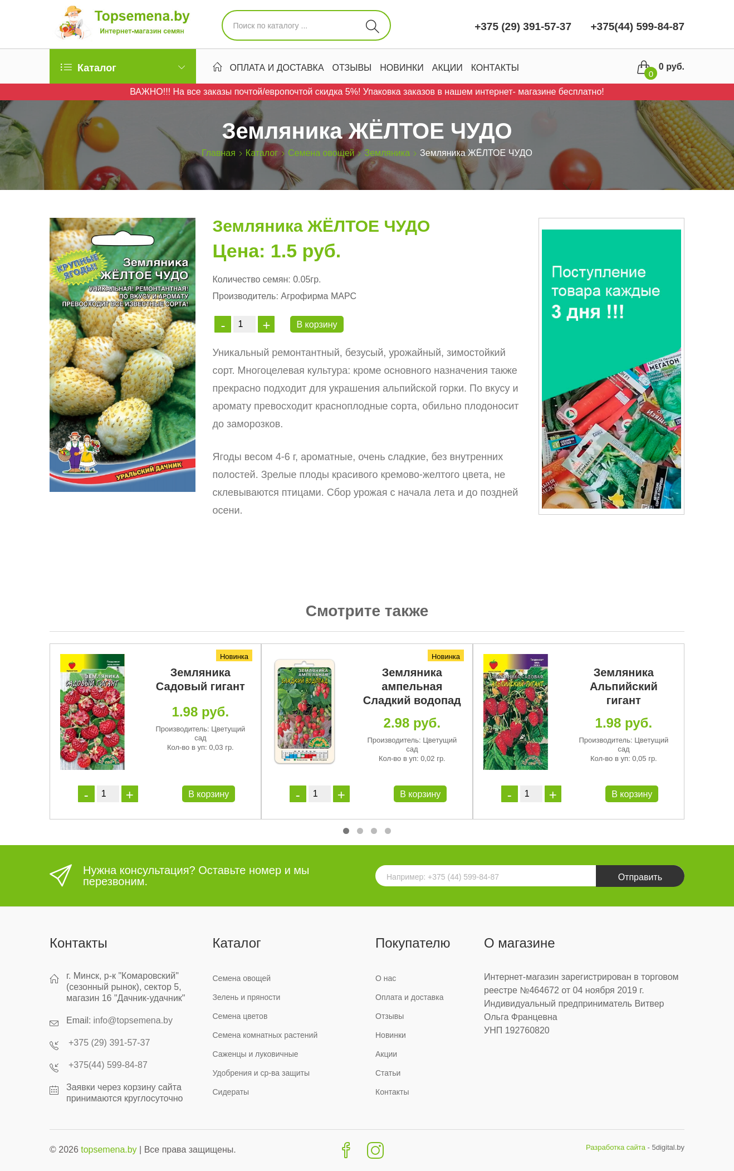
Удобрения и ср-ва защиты (261, 1072)
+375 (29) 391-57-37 (523, 26)
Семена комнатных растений (265, 1035)
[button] (346, 831)
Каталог (262, 153)
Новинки (402, 67)
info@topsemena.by (133, 1020)
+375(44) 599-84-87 (636, 26)
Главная (219, 153)
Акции (447, 67)
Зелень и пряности (247, 997)
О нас (385, 978)
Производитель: (245, 296)
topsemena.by (109, 1149)
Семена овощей (321, 153)
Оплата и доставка (277, 67)
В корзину (316, 324)
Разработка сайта (615, 1147)
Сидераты (231, 1091)
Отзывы (352, 67)
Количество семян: (251, 279)
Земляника (387, 153)
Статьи (387, 1072)
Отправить (640, 877)
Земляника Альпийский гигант (624, 686)
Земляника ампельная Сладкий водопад (412, 686)
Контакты (495, 67)
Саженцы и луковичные (256, 1054)
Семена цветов (240, 1016)
